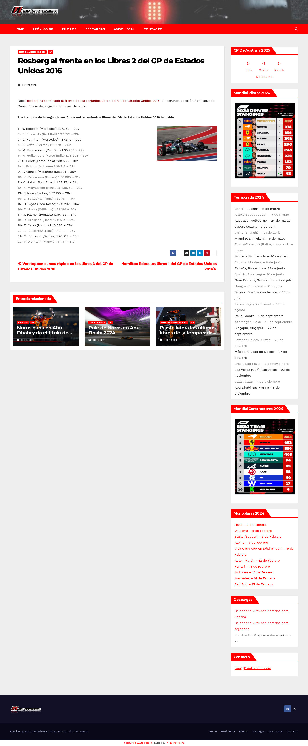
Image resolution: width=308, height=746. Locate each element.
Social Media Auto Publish (138, 743)
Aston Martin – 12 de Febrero (257, 560)
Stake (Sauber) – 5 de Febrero (258, 536)
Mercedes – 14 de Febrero (255, 578)
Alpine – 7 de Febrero (251, 542)
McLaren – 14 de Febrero (254, 572)
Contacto (153, 29)
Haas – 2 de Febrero (250, 525)
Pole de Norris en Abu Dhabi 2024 (114, 330)
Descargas (95, 29)
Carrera (23, 322)
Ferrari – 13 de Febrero (252, 566)
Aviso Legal (124, 29)
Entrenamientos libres (32, 52)
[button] (296, 29)
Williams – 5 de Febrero (253, 531)
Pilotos (69, 29)
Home (19, 29)
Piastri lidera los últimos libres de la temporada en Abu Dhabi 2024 (187, 333)
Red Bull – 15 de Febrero (254, 584)
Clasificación (97, 322)
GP (50, 52)
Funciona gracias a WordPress (29, 731)
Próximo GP (43, 29)
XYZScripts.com (175, 743)
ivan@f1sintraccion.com (253, 668)
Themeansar (80, 731)
